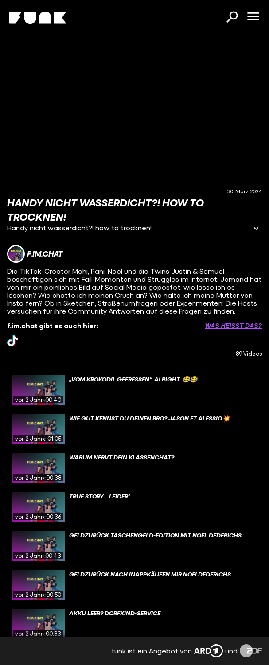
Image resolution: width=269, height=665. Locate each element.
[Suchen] (232, 17)
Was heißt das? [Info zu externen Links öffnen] (233, 325)
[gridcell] (134, 390)
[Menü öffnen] (253, 16)
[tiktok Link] (12, 340)
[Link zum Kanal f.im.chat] (34, 254)
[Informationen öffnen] (256, 229)
